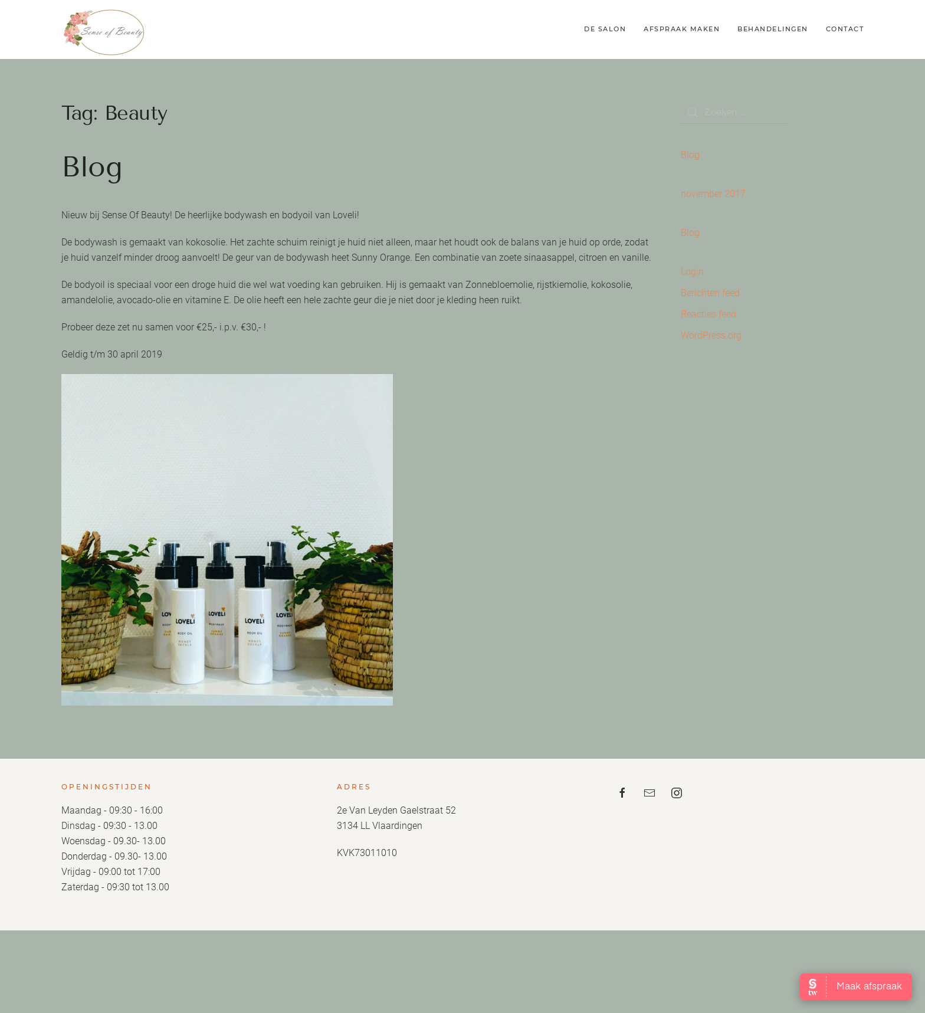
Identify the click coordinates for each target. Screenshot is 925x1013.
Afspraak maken (682, 29)
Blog (91, 166)
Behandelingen (772, 29)
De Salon (605, 29)
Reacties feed (708, 314)
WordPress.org (711, 335)
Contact (845, 29)
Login (692, 271)
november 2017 (713, 193)
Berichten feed (710, 293)
